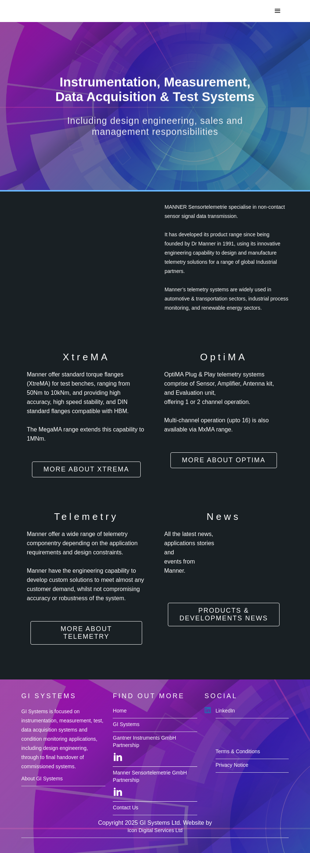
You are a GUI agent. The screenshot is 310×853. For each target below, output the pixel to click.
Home (119, 711)
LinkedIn (225, 711)
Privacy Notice (232, 765)
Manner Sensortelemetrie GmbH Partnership (150, 776)
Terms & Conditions (238, 751)
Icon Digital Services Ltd (155, 830)
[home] (54, 9)
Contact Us (125, 807)
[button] (278, 11)
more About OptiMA (224, 460)
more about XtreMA (86, 469)
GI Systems (126, 724)
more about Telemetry (86, 632)
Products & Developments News (223, 614)
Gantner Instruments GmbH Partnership (144, 741)
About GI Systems (42, 778)
